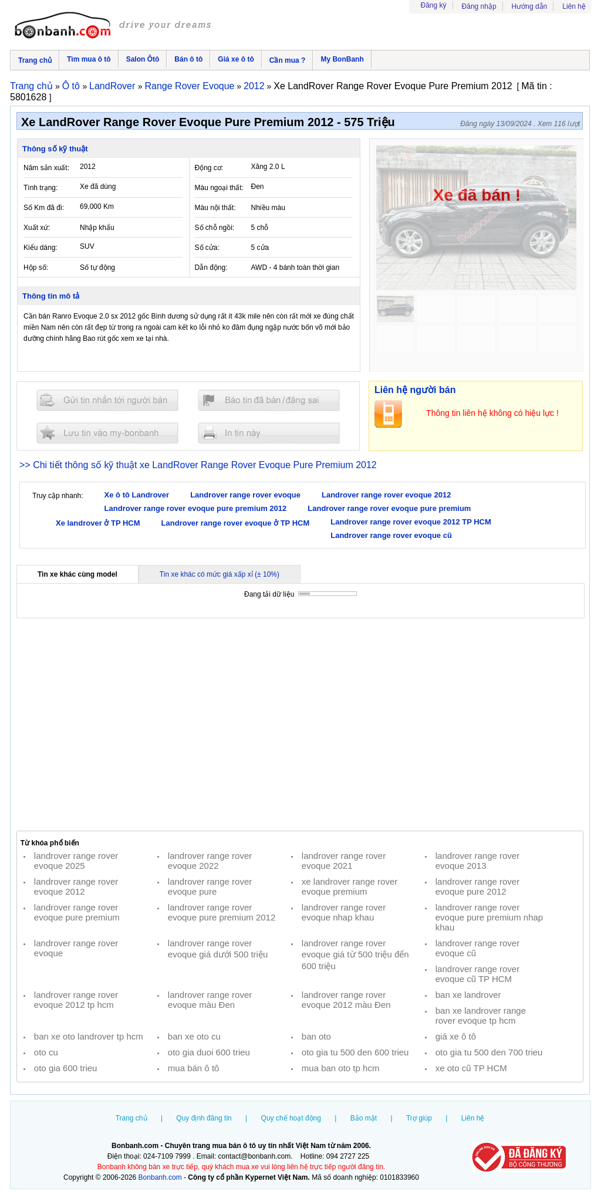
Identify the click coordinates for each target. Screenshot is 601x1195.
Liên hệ (574, 6)
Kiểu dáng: (40, 247)
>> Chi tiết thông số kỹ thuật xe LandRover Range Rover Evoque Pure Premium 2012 (198, 465)
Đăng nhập (479, 6)
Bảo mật (363, 1118)
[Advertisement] (300, 724)
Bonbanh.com (160, 1177)
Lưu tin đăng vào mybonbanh (107, 433)
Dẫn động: (211, 267)
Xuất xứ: (36, 228)
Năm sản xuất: (46, 168)
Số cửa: (207, 247)
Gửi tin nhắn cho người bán (107, 400)
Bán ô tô (188, 59)
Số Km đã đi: (43, 208)
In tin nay (269, 433)
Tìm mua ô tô (89, 59)
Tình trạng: (40, 188)
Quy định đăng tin (203, 1118)
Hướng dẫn (530, 6)
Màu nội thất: (215, 208)
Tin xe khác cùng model (77, 574)
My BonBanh (341, 59)
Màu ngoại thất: (219, 188)
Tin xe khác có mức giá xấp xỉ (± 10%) (219, 574)
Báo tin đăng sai (269, 400)
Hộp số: (35, 267)
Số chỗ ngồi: (215, 228)
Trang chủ (35, 60)
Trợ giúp (419, 1118)
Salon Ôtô (143, 59)
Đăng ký (434, 5)
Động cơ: (209, 168)
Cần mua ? (287, 60)
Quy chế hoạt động (291, 1118)
